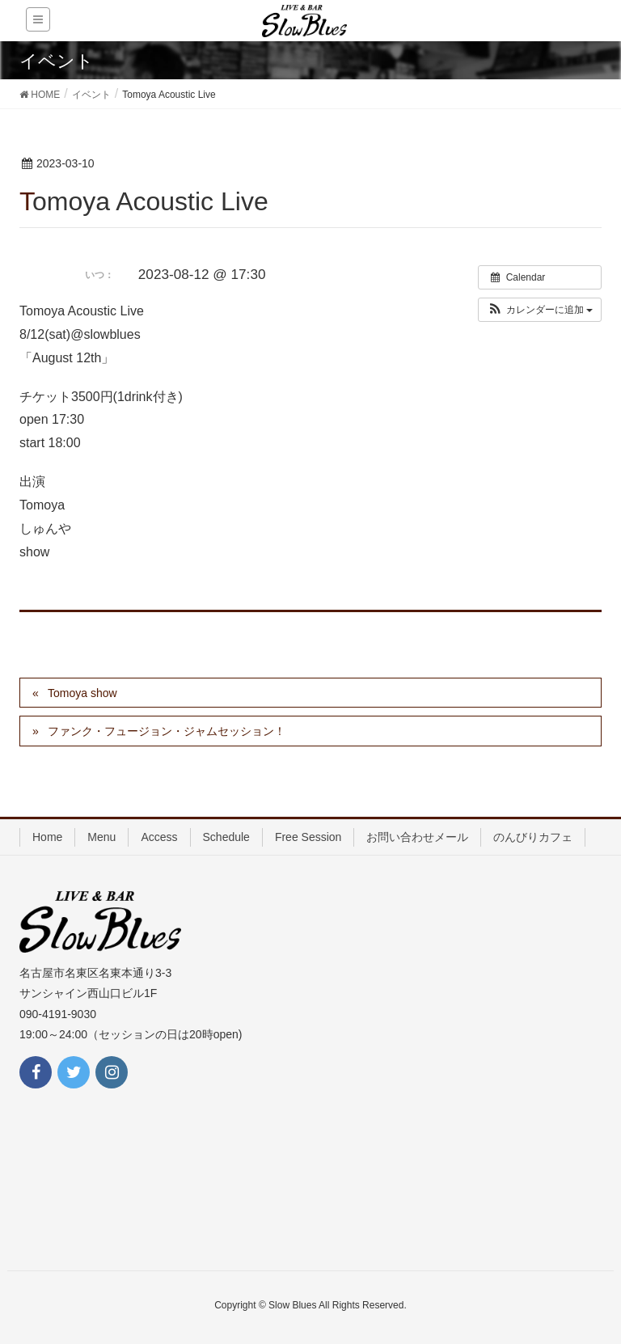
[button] (540, 309)
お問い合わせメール (417, 836)
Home (47, 836)
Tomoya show (82, 693)
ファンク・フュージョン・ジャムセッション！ (166, 731)
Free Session (308, 836)
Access (159, 836)
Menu (101, 836)
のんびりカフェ (532, 836)
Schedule (226, 836)
